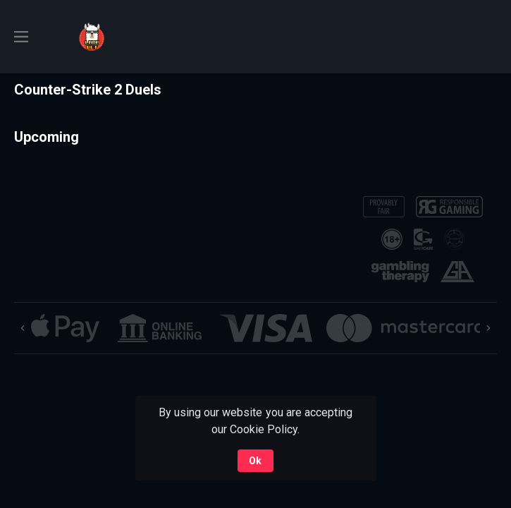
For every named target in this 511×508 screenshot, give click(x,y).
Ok (255, 460)
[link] (91, 37)
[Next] (488, 328)
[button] (65, 328)
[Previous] (22, 328)
